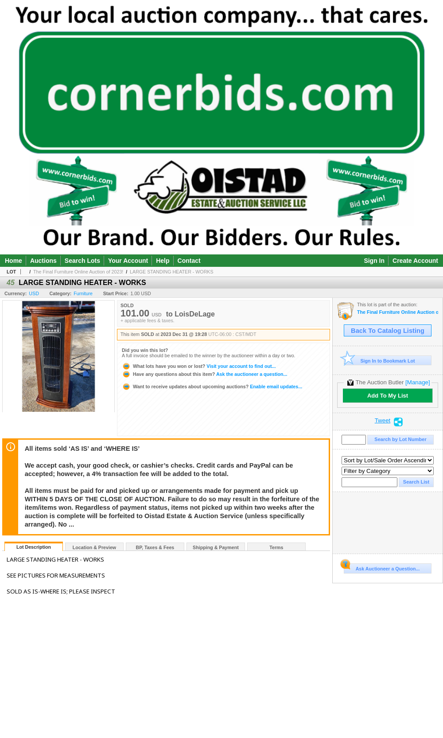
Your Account (128, 260)
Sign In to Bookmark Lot (379, 360)
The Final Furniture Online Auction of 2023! (78, 271)
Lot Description (33, 547)
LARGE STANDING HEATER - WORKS (171, 271)
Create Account (415, 260)
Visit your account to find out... (199, 366)
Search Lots (82, 260)
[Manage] (417, 382)
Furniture (83, 293)
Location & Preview (94, 547)
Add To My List (387, 395)
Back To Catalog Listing (387, 330)
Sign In (374, 260)
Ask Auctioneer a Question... (382, 567)
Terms (276, 547)
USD (34, 293)
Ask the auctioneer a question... (204, 374)
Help (162, 260)
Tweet (383, 421)
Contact (189, 260)
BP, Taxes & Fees (155, 547)
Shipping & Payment (216, 547)
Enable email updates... (212, 386)
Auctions (43, 260)
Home (13, 260)
